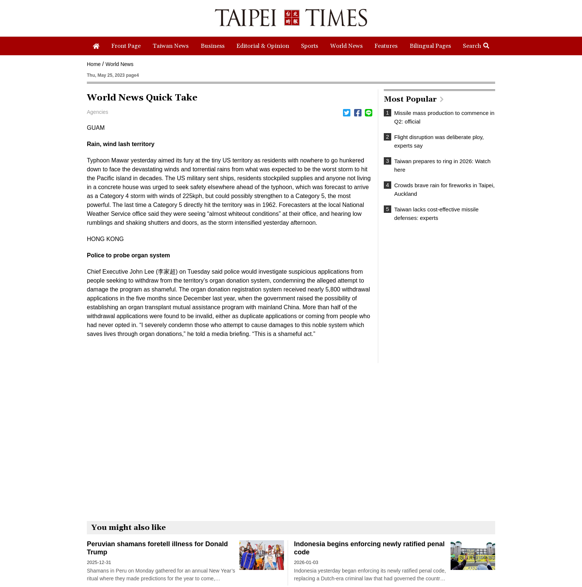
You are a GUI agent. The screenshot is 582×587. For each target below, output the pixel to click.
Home (94, 64)
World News (119, 64)
